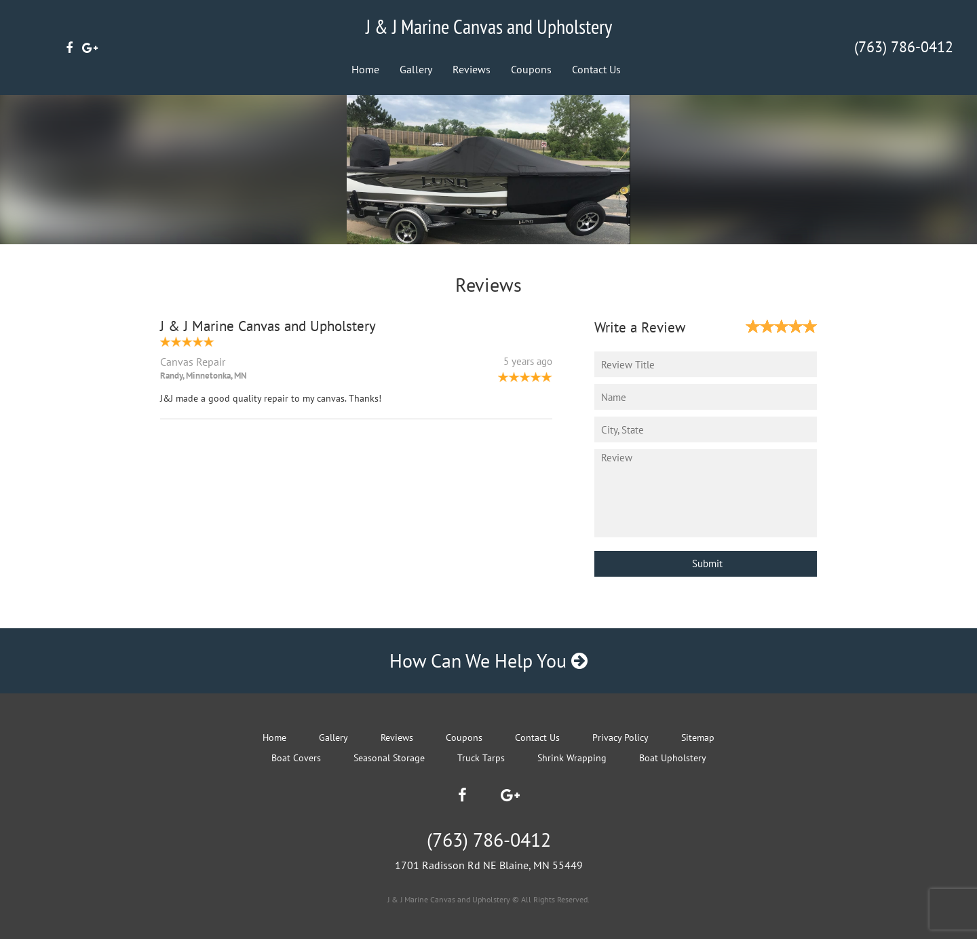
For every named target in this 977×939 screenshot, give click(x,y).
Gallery (416, 69)
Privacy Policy (620, 737)
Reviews (472, 69)
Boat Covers (296, 758)
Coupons (531, 69)
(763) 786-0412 (903, 46)
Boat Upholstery (672, 758)
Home (365, 69)
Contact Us (596, 69)
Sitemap (697, 737)
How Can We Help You (488, 660)
